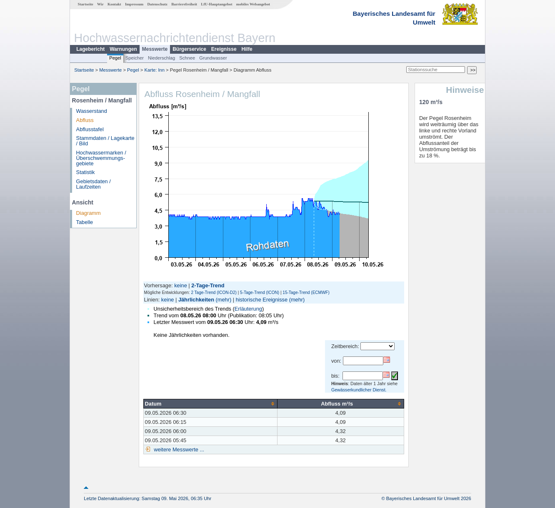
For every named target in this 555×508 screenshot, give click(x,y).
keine (180, 285)
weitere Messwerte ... (178, 449)
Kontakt (114, 4)
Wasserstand (91, 111)
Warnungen (123, 49)
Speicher (134, 57)
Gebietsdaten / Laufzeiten (93, 184)
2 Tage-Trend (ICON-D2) (213, 292)
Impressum (134, 4)
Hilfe (247, 49)
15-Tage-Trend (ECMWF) (305, 292)
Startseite (85, 4)
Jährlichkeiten (196, 299)
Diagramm (88, 213)
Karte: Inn (155, 69)
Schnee (187, 57)
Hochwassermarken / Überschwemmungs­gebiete (101, 158)
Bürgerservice (189, 49)
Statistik (85, 172)
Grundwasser (213, 57)
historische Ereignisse (262, 299)
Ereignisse (224, 49)
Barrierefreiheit (184, 4)
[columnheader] (210, 403)
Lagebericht (90, 49)
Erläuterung (248, 309)
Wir (100, 4)
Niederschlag (161, 57)
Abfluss (85, 120)
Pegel (115, 57)
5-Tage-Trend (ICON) (259, 292)
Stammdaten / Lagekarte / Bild (105, 141)
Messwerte (155, 49)
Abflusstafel (90, 129)
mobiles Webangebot (253, 4)
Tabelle (84, 222)
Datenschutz (157, 4)
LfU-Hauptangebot (216, 4)
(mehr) (224, 299)
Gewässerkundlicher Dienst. (359, 389)
